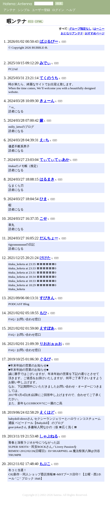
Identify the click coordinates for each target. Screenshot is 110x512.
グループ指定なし (80, 28)
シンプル (24, 10)
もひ (43, 313)
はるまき (47, 179)
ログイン (58, 10)
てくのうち (49, 78)
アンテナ (9, 10)
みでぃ (45, 63)
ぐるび (45, 359)
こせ (43, 218)
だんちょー (49, 238)
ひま (43, 199)
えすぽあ (47, 328)
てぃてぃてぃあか (54, 160)
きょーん (47, 101)
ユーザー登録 (41, 10)
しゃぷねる (48, 436)
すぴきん (47, 298)
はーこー (98, 28)
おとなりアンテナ (72, 33)
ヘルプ (70, 10)
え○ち (44, 140)
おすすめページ (94, 33)
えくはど (47, 412)
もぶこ (44, 464)
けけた (45, 258)
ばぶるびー (49, 41)
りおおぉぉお (51, 344)
